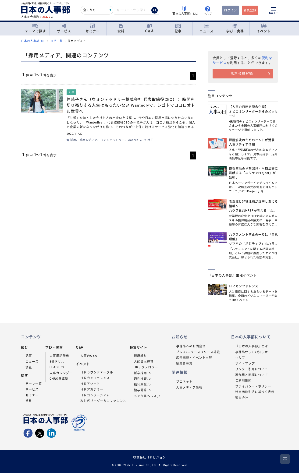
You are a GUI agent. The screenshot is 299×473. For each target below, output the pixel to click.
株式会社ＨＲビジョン (149, 457)
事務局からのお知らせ (251, 352)
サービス (64, 28)
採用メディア (88, 140)
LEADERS (57, 367)
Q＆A (149, 28)
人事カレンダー (61, 373)
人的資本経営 (143, 361)
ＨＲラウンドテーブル (96, 372)
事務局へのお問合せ (191, 346)
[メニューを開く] (273, 11)
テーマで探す (35, 28)
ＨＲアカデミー (91, 389)
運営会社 (241, 397)
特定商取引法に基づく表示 (254, 392)
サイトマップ (245, 363)
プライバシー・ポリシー (253, 386)
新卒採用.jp (142, 373)
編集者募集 (184, 363)
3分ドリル (57, 361)
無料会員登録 (242, 73)
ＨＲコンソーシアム (95, 395)
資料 (121, 28)
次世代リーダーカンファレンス (103, 400)
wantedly (134, 140)
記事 (178, 28)
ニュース (206, 28)
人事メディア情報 (189, 387)
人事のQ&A (88, 355)
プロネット (184, 381)
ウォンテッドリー (112, 140)
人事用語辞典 (59, 355)
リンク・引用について (251, 369)
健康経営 (140, 355)
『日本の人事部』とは (251, 346)
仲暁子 (148, 140)
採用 (73, 140)
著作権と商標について (251, 375)
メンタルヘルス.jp (147, 396)
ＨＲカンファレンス (95, 378)
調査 (28, 367)
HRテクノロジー (146, 367)
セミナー (92, 28)
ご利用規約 (243, 380)
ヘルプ (240, 357)
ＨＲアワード (90, 383)
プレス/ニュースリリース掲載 (198, 352)
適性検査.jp (142, 378)
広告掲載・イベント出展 (194, 357)
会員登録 (249, 10)
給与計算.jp (142, 390)
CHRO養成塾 (59, 378)
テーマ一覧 (33, 383)
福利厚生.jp (142, 384)
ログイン (230, 10)
